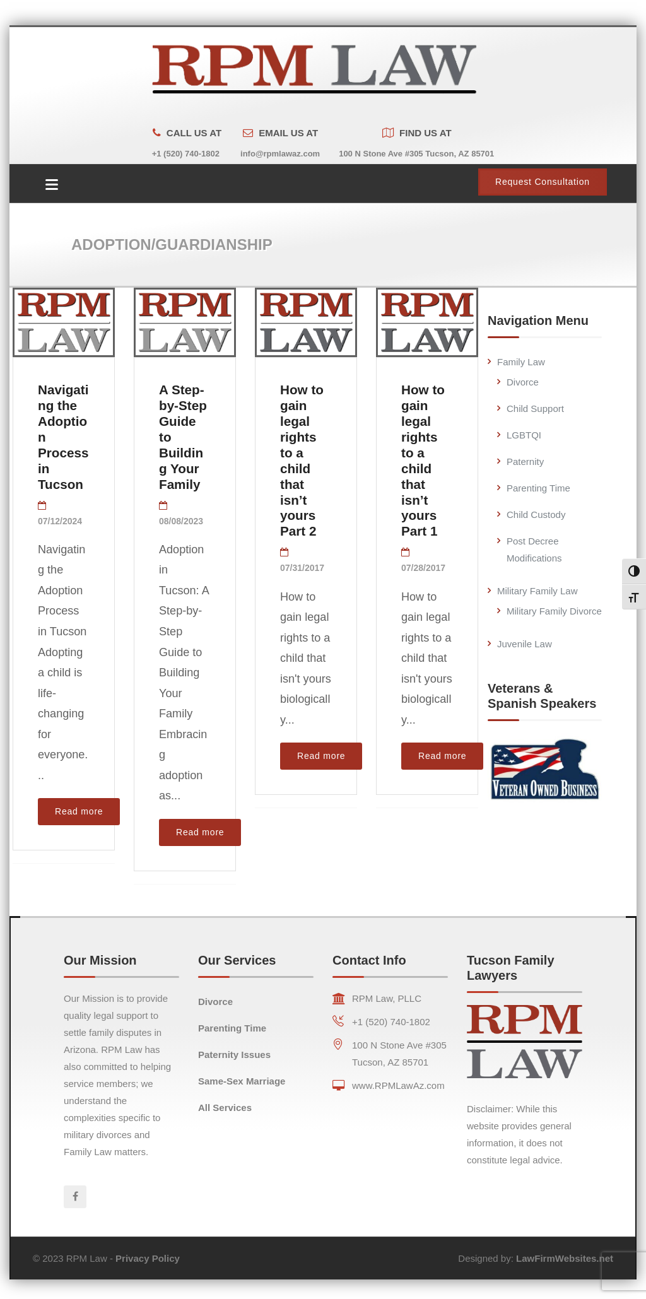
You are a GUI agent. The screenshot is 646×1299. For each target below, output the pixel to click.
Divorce (523, 376)
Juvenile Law (524, 638)
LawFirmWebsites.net (564, 1252)
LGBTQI (524, 429)
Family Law (521, 356)
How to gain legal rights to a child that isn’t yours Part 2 (302, 454)
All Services (225, 1101)
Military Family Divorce (554, 605)
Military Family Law (537, 585)
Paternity (525, 455)
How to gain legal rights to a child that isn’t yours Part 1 (423, 454)
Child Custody (536, 508)
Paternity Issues (234, 1048)
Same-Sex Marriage (241, 1075)
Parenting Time (538, 482)
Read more (79, 806)
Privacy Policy (147, 1252)
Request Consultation (542, 176)
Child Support (535, 402)
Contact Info (369, 954)
